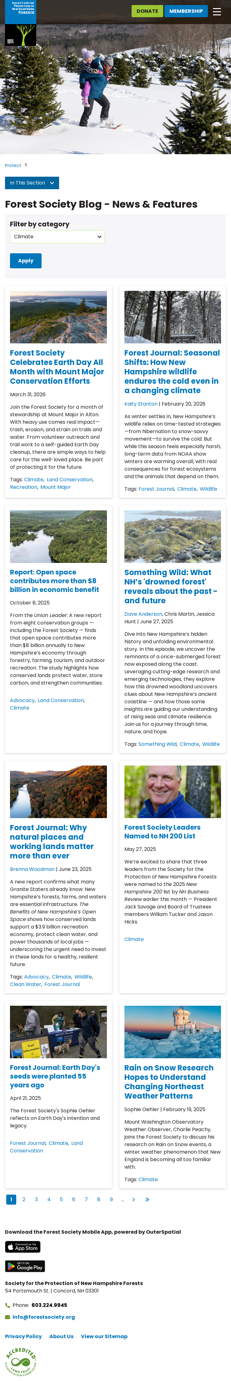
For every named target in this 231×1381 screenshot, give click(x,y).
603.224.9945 (49, 1305)
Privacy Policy (23, 1336)
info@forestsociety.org (44, 1317)
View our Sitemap (104, 1336)
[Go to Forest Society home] (20, 23)
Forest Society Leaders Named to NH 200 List (162, 832)
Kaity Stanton (141, 403)
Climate (33, 479)
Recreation (23, 487)
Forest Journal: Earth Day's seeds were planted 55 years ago (55, 1076)
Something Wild (157, 744)
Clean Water (25, 984)
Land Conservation (70, 479)
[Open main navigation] (217, 11)
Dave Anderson (143, 614)
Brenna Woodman (32, 869)
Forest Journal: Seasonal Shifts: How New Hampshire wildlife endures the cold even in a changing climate (172, 372)
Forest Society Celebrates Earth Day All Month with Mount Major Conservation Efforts (57, 367)
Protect (13, 165)
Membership (186, 11)
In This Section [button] (32, 182)
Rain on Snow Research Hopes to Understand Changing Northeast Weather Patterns (169, 1082)
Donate (147, 11)
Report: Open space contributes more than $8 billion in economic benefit (54, 581)
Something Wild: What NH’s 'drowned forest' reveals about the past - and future (171, 586)
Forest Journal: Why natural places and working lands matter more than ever (52, 841)
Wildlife (208, 489)
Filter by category (39, 224)
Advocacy (22, 700)
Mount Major (55, 487)
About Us (61, 1336)
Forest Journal (156, 489)
